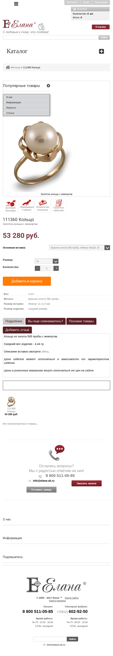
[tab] (14, 321)
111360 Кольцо (11, 410)
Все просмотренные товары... (20, 423)
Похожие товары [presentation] (81, 321)
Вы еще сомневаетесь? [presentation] (45, 321)
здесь (45, 351)
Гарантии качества (58, 206)
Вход (86, 2)
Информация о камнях (27, 205)
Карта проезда (57, 600)
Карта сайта (71, 597)
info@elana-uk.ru (56, 645)
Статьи (10, 113)
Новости (11, 107)
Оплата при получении (42, 205)
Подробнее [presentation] (13, 321)
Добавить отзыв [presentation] (17, 330)
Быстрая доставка (10, 206)
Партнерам (101, 2)
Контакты (72, 2)
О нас (9, 97)
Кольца (16, 67)
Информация (13, 102)
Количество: (11, 267)
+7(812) (72, 612)
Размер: (8, 260)
